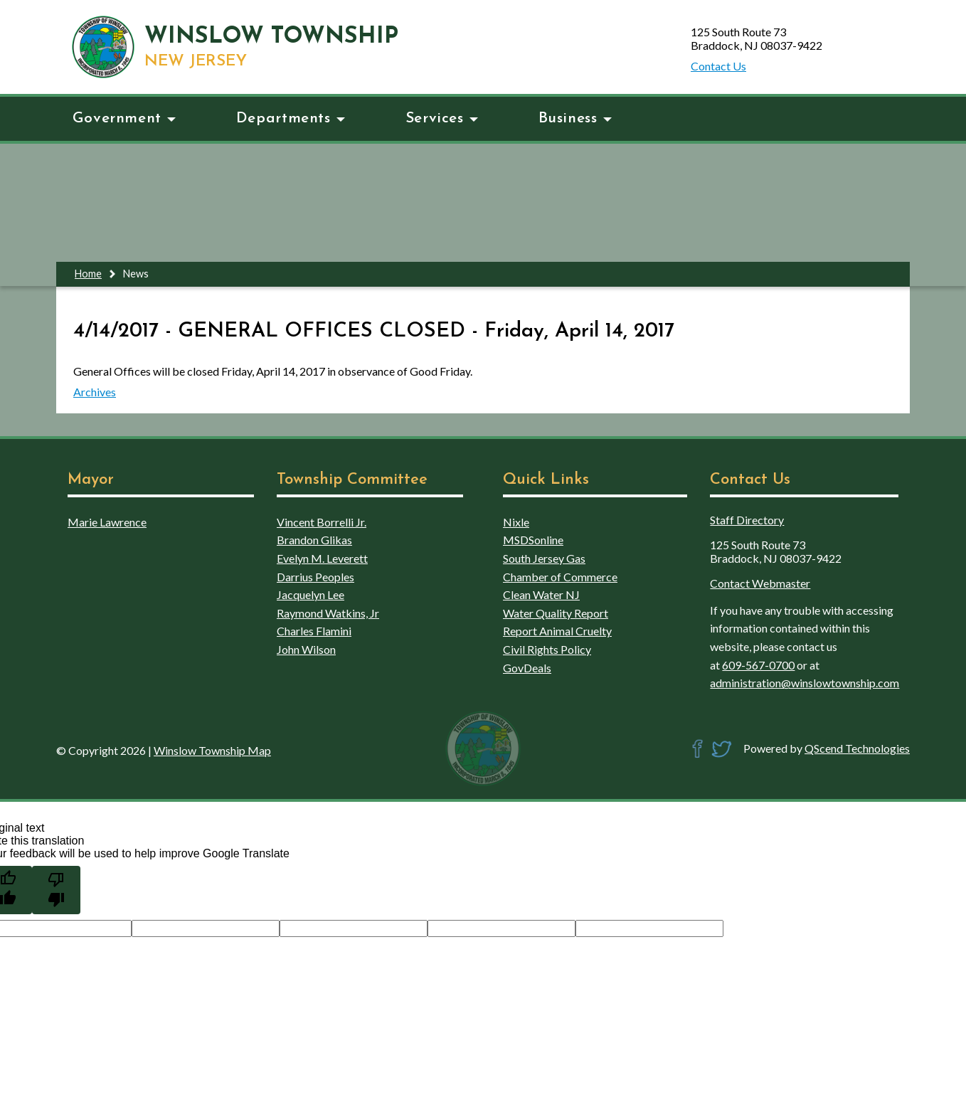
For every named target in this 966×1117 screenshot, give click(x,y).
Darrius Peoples (315, 576)
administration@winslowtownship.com (804, 682)
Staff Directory (747, 519)
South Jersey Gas (544, 558)
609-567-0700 (758, 665)
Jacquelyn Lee (310, 594)
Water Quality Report (555, 613)
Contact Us (718, 66)
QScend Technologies (857, 748)
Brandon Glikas (314, 539)
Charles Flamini (314, 630)
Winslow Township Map (212, 750)
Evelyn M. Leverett (322, 558)
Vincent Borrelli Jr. (321, 522)
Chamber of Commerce (560, 576)
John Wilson (306, 649)
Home (88, 274)
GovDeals (527, 667)
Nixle (516, 522)
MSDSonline (533, 539)
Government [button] (124, 118)
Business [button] (575, 118)
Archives (94, 391)
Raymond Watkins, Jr (328, 613)
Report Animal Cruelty (557, 630)
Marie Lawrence (107, 522)
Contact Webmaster (760, 583)
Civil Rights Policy (547, 649)
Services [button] (441, 118)
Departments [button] (290, 118)
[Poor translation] (56, 890)
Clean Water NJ (541, 594)
